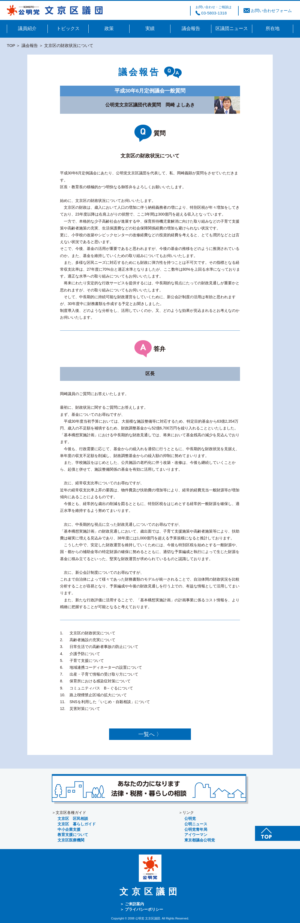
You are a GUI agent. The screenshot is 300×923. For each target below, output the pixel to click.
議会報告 (30, 45)
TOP (11, 45)
